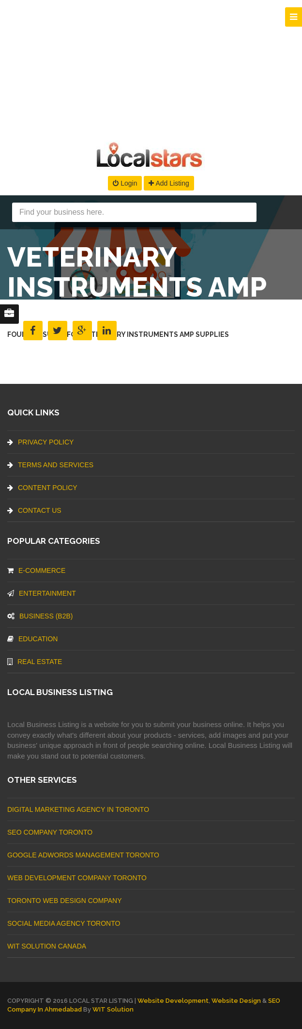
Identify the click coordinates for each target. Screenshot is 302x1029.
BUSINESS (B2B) (40, 616)
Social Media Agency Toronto (63, 923)
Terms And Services (50, 465)
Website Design (236, 1000)
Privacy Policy (40, 442)
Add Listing (169, 183)
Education (32, 639)
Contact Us (34, 510)
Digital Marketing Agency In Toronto (78, 809)
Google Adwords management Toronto (83, 855)
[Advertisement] (151, 68)
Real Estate (34, 661)
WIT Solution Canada (46, 946)
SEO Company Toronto (49, 832)
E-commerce (36, 570)
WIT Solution (113, 1009)
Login (125, 183)
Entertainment (41, 593)
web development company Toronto (77, 878)
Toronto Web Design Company (64, 900)
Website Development (173, 1000)
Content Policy (42, 487)
